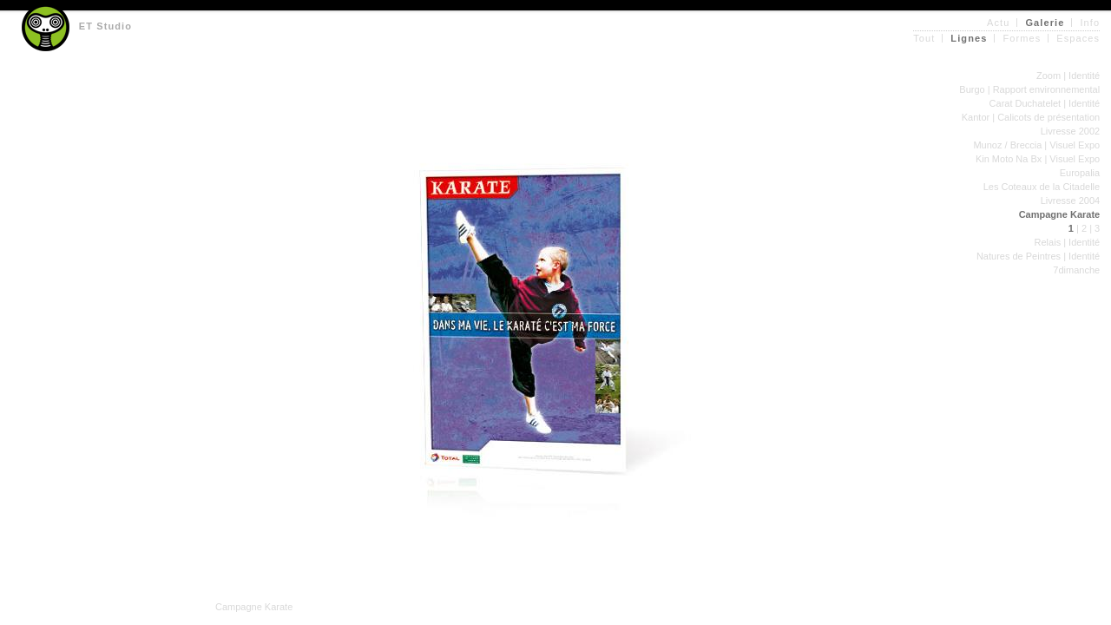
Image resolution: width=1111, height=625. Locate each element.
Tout (924, 38)
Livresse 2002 (1071, 131)
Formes (1022, 38)
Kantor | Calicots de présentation (1031, 117)
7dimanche (1076, 270)
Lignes (968, 38)
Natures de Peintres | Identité (1038, 256)
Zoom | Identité (1068, 75)
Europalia (1080, 173)
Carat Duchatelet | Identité (1045, 103)
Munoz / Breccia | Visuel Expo (1036, 145)
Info (1090, 22)
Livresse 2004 (1071, 200)
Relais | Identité (1068, 242)
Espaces (1078, 38)
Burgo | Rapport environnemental (1029, 89)
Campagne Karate (1060, 214)
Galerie (1044, 22)
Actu (998, 22)
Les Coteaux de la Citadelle (1042, 186)
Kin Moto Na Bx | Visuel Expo (1038, 159)
